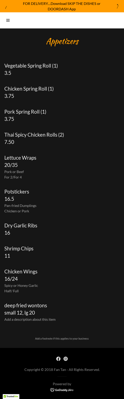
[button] (17, 20)
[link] (58, 358)
